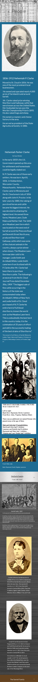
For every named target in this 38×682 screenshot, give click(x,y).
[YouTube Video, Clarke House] (19, 136)
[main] (19, 11)
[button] (2, 2)
